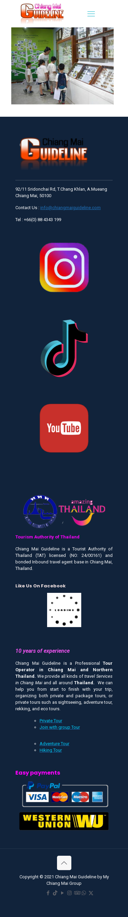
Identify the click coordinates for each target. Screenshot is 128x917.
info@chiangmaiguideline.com (70, 207)
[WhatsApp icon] (83, 893)
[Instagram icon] (69, 893)
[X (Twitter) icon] (91, 893)
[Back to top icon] (64, 863)
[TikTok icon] (55, 893)
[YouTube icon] (62, 893)
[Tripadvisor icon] (76, 893)
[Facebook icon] (48, 893)
